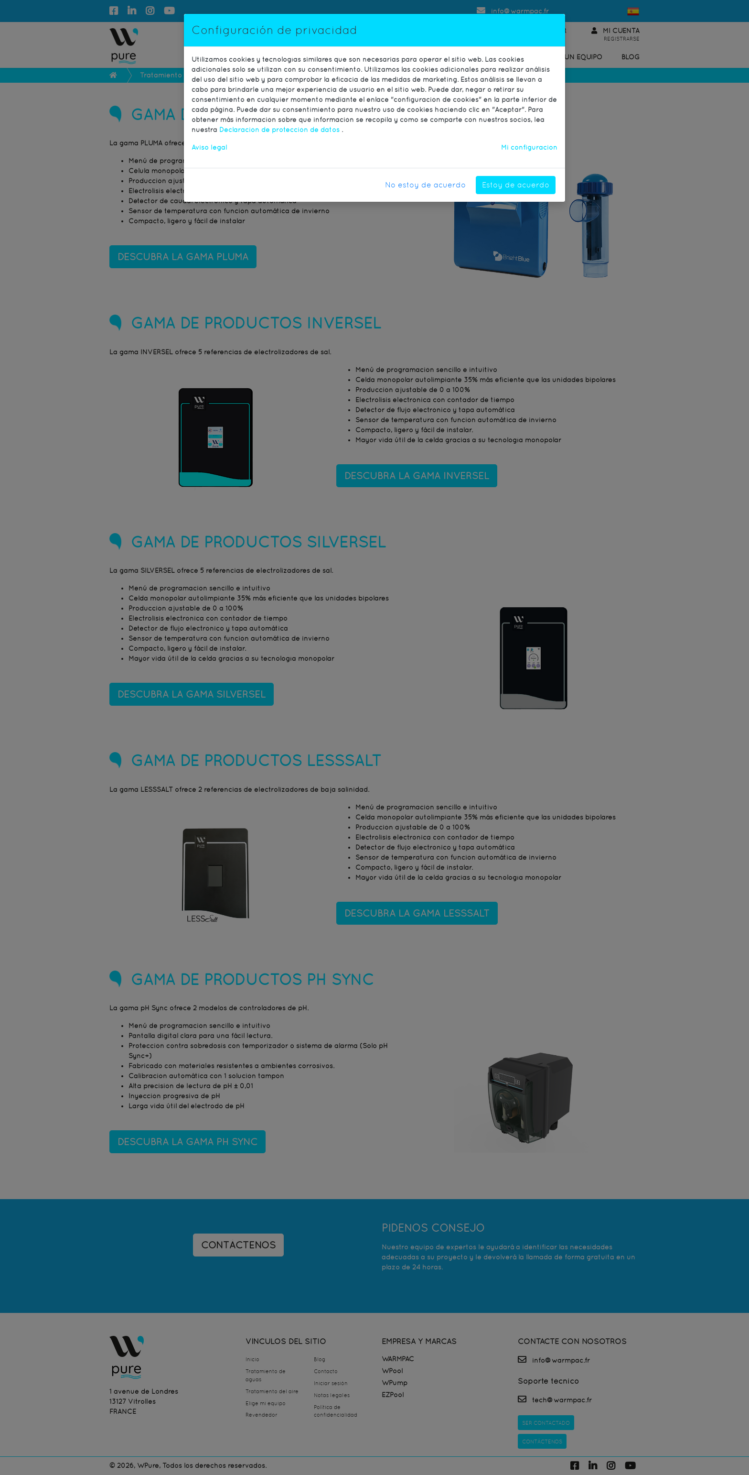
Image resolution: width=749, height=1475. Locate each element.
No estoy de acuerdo (425, 184)
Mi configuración (529, 147)
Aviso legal (209, 147)
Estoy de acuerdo (515, 184)
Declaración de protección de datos (280, 129)
